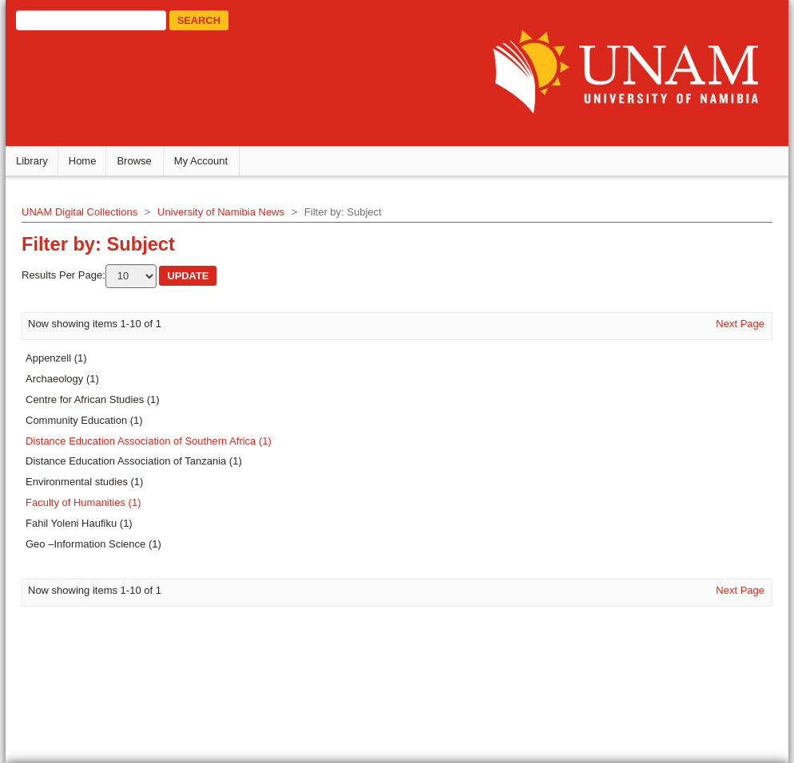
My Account (201, 161)
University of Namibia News (220, 212)
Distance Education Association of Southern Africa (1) (149, 441)
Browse (134, 161)
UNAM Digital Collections (79, 212)
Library (32, 161)
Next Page (740, 324)
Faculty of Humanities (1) (83, 502)
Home (83, 161)
